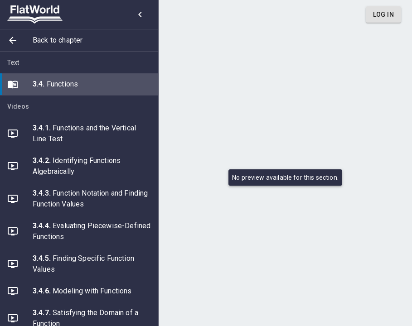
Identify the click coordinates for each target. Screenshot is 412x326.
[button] (79, 40)
